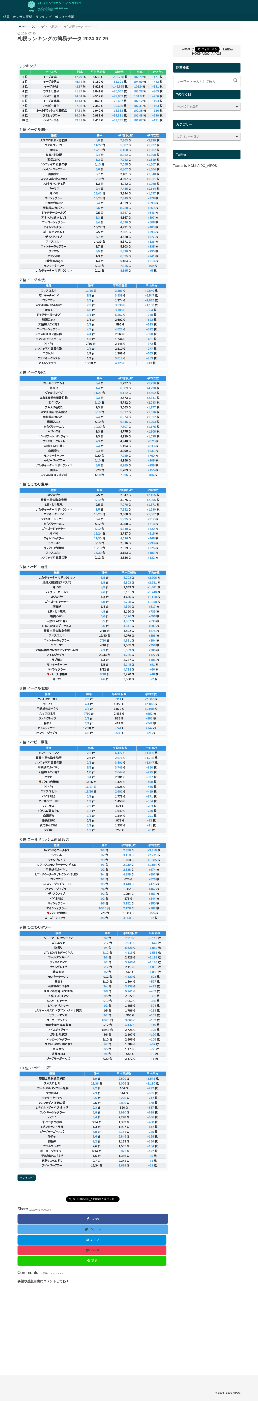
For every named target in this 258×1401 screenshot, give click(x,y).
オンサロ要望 (22, 17)
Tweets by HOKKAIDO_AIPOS (195, 165)
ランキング (43, 17)
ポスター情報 (64, 17)
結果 (6, 17)
